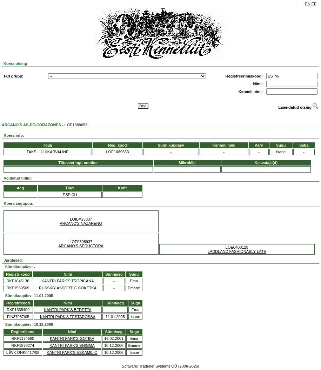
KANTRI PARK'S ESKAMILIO (72, 352)
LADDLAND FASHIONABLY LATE (237, 251)
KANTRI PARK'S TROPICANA (68, 281)
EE (314, 4)
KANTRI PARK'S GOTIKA (72, 338)
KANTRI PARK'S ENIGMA (71, 345)
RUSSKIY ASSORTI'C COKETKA (67, 288)
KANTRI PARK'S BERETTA (68, 310)
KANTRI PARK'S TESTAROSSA (67, 317)
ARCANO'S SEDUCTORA (81, 246)
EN (307, 4)
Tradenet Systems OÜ (158, 366)
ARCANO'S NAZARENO (81, 223)
